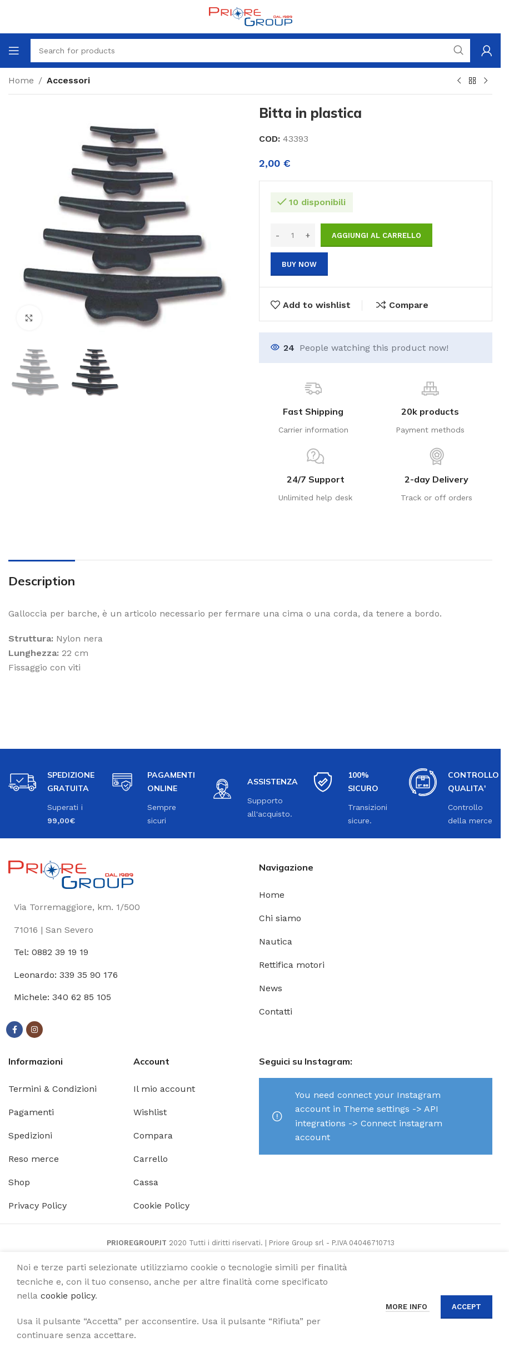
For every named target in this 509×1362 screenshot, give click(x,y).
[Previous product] (459, 81)
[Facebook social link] (14, 1029)
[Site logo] (250, 16)
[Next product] (485, 81)
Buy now (299, 264)
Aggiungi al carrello (376, 235)
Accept (466, 1307)
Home (21, 80)
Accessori (68, 80)
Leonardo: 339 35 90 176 (66, 975)
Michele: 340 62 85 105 (62, 997)
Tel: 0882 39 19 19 (51, 952)
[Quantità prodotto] (293, 235)
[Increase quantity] (308, 235)
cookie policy (68, 1295)
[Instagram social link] (34, 1029)
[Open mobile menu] (14, 50)
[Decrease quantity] (278, 235)
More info (408, 1307)
